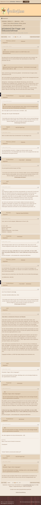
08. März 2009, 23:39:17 (6, 265)
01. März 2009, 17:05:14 (6, 132)
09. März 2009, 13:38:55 (6, 313)
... (19, 36)
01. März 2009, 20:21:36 (6, 165)
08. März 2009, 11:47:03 (6, 241)
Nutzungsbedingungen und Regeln (28, 501)
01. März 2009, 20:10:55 (6, 147)
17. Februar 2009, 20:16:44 (7, 101)
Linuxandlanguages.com (28, 484)
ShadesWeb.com (11, 503)
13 (20, 36)
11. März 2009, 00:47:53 (6, 388)
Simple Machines (11, 501)
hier (15, 292)
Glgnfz (8, 127)
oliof (7, 181)
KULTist (8, 212)
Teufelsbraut (9, 418)
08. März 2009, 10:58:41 (6, 218)
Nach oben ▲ (37, 501)
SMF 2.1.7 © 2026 (4, 501)
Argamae (8, 236)
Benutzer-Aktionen (34, 482)
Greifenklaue (9, 95)
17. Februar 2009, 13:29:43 (7, 46)
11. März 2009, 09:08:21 (6, 424)
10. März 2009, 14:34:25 (6, 369)
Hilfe (21, 501)
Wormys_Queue (22, 23)
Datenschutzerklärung (21, 492)
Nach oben (3, 482)
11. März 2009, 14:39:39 (6, 461)
